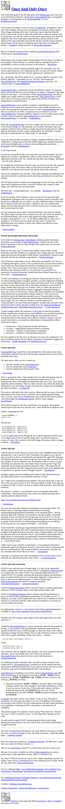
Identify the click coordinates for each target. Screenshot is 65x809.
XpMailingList (23, 146)
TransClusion (6, 775)
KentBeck (13, 45)
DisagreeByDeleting (25, 766)
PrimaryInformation (9, 584)
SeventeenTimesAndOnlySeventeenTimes (39, 775)
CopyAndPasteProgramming (32, 773)
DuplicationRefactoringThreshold (14, 783)
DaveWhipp (7, 373)
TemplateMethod (49, 109)
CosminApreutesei (52, 307)
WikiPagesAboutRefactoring (20, 788)
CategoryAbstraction (9, 792)
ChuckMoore (6, 677)
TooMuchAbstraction (9, 307)
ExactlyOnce (16, 752)
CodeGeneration (56, 573)
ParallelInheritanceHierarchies (30, 307)
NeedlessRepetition (8, 662)
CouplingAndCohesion (45, 52)
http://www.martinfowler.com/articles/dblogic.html (20, 502)
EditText (9, 805)
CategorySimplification (27, 792)
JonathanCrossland (14, 739)
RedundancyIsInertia (30, 781)
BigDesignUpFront (43, 756)
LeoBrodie (5, 702)
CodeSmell (40, 28)
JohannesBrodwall (8, 246)
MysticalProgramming (43, 45)
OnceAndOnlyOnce (43, 17)
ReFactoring (45, 15)
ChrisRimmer (49, 473)
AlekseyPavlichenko (30, 586)
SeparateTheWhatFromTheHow (32, 81)
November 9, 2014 (44, 805)
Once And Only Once (29, 9)
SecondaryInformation (10, 586)
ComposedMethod (22, 84)
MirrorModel (17, 775)
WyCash (38, 311)
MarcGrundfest (9, 229)
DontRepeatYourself (9, 21)
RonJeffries (52, 64)
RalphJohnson (35, 118)
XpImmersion (19, 240)
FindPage (58, 805)
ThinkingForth (47, 677)
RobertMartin (30, 240)
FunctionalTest (32, 364)
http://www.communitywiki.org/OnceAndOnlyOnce (32, 614)
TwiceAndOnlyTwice (53, 773)
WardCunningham (46, 257)
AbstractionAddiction (52, 305)
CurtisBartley (24, 388)
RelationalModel (33, 19)
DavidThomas (6, 401)
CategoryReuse (43, 792)
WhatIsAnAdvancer (38, 341)
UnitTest (32, 367)
